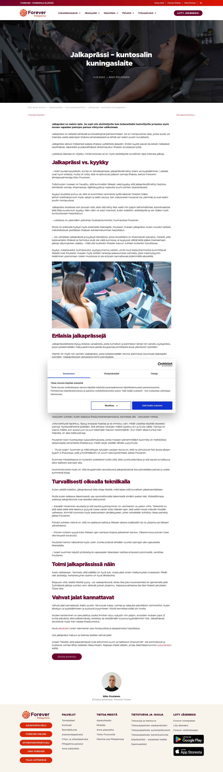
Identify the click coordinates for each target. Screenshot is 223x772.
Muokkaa (111, 405)
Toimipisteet (68, 720)
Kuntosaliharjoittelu (75, 107)
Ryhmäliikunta (69, 730)
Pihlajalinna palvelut (72, 744)
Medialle (101, 725)
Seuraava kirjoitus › (185, 115)
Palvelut (128, 13)
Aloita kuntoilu (67, 656)
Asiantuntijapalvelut (72, 734)
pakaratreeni (164, 645)
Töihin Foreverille (106, 734)
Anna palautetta (70, 748)
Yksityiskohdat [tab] (111, 373)
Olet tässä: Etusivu (37, 107)
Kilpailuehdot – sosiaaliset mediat (149, 739)
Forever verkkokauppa (185, 730)
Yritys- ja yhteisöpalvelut (75, 739)
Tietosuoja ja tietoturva (143, 721)
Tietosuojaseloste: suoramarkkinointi (150, 730)
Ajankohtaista (56, 107)
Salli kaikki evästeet (152, 405)
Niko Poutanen (111, 696)
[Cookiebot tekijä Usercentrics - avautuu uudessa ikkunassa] (159, 364)
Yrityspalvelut (147, 13)
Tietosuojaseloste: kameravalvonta (149, 735)
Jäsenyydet (92, 13)
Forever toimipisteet (184, 721)
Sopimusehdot (139, 744)
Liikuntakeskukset (69, 13)
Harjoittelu (111, 13)
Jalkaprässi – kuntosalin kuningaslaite (107, 107)
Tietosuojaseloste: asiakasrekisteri (149, 725)
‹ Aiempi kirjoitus (36, 115)
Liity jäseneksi (180, 725)
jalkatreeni (63, 628)
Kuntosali (67, 725)
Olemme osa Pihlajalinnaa (110, 739)
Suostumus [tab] (69, 373)
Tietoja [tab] (154, 373)
